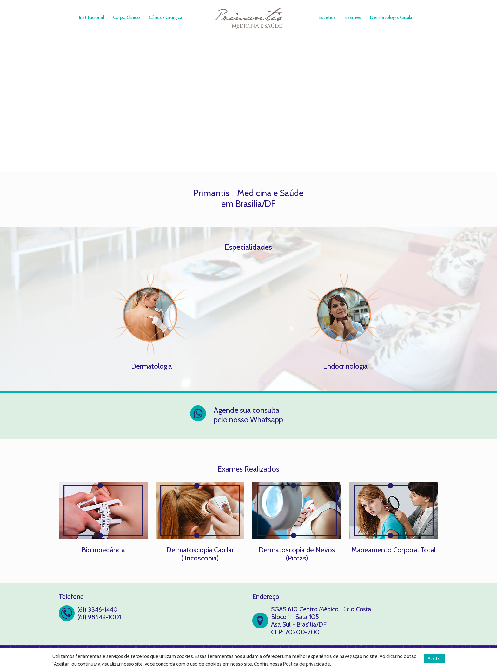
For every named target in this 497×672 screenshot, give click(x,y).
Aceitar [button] (434, 658)
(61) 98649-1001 (99, 617)
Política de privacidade (306, 664)
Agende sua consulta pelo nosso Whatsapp (248, 414)
